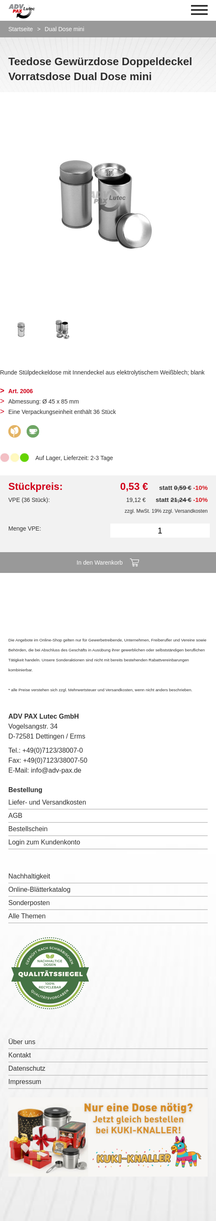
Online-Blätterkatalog (39, 889)
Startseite (20, 29)
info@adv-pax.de (56, 770)
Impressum (24, 1081)
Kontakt (19, 1055)
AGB (15, 815)
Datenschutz (26, 1068)
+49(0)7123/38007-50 (55, 760)
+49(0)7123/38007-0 (52, 750)
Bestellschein (27, 828)
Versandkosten (191, 511)
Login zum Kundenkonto (44, 842)
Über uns (21, 1041)
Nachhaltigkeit (29, 876)
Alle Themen (27, 916)
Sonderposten (29, 902)
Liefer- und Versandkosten (47, 802)
